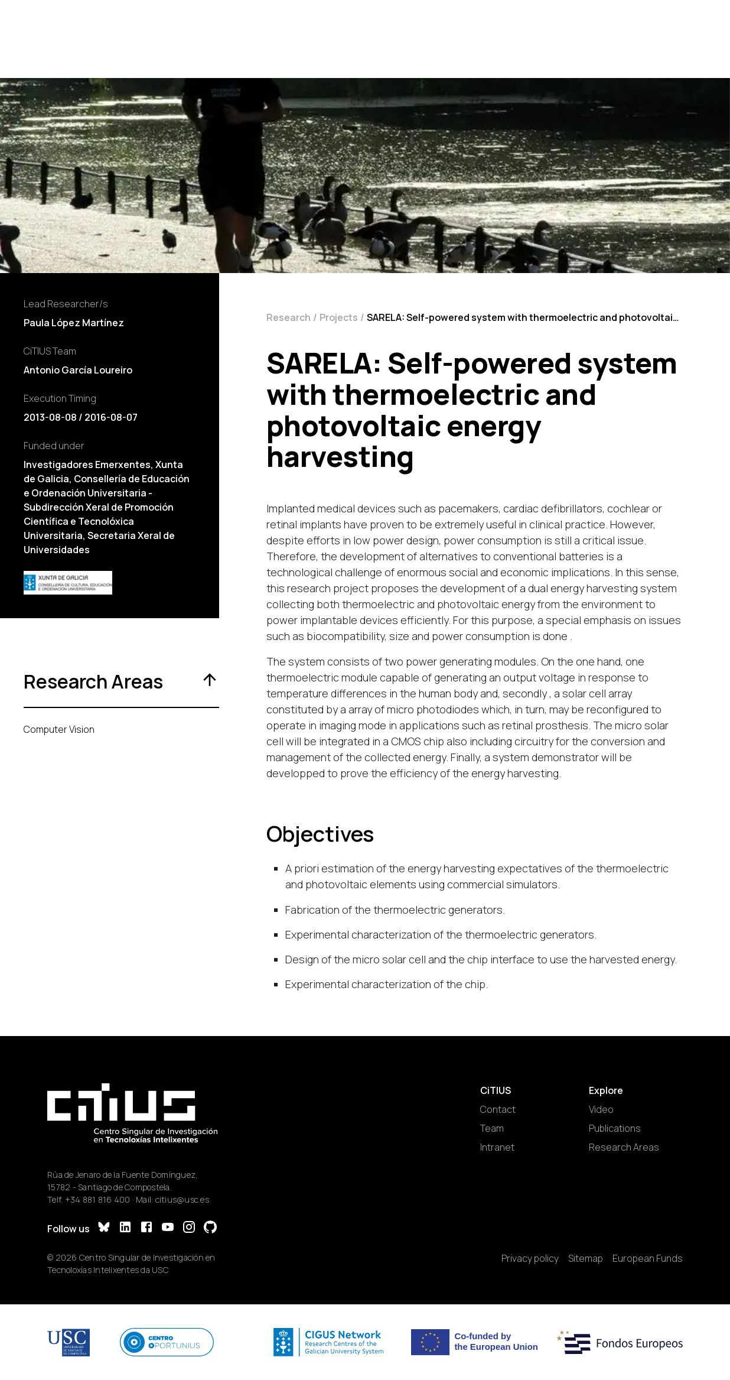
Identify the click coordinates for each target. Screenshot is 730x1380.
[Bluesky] (104, 1228)
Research (288, 317)
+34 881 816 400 (98, 1199)
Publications (615, 1128)
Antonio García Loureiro (78, 369)
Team (492, 1128)
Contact (498, 1109)
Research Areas (624, 1147)
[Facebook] (146, 1228)
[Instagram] (189, 1228)
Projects (339, 317)
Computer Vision (59, 729)
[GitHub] (210, 1228)
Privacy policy (530, 1258)
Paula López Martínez (74, 322)
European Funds (647, 1258)
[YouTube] (168, 1228)
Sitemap (585, 1258)
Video (601, 1109)
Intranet (497, 1147)
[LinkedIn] (125, 1228)
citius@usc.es (182, 1199)
